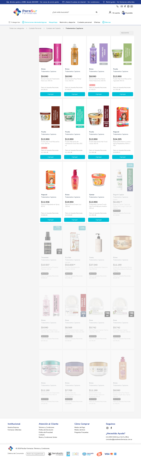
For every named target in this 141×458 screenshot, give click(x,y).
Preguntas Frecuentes (81, 432)
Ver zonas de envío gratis (49, 2)
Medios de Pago (79, 427)
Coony (13, 70)
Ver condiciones (93, 2)
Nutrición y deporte (67, 22)
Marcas (108, 22)
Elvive (14, 81)
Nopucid (14, 103)
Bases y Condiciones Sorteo (48, 437)
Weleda (14, 118)
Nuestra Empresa (13, 427)
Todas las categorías (16, 28)
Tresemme (15, 114)
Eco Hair (14, 77)
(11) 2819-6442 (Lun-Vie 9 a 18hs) (117, 437)
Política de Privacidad (46, 432)
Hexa (13, 96)
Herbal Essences (17, 92)
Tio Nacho (15, 111)
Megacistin (15, 99)
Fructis (13, 85)
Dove (13, 73)
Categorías (15, 22)
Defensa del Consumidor (16, 453)
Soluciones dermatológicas (36, 22)
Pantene (14, 107)
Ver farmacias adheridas (126, 2)
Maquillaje (53, 22)
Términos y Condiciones (46, 427)
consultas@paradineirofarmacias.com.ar (119, 439)
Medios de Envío (79, 429)
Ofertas (97, 22)
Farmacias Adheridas (14, 429)
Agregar (51, 94)
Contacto (42, 434)
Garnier (14, 88)
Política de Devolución (46, 429)
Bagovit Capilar (16, 66)
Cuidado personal (84, 22)
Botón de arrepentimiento (35, 454)
